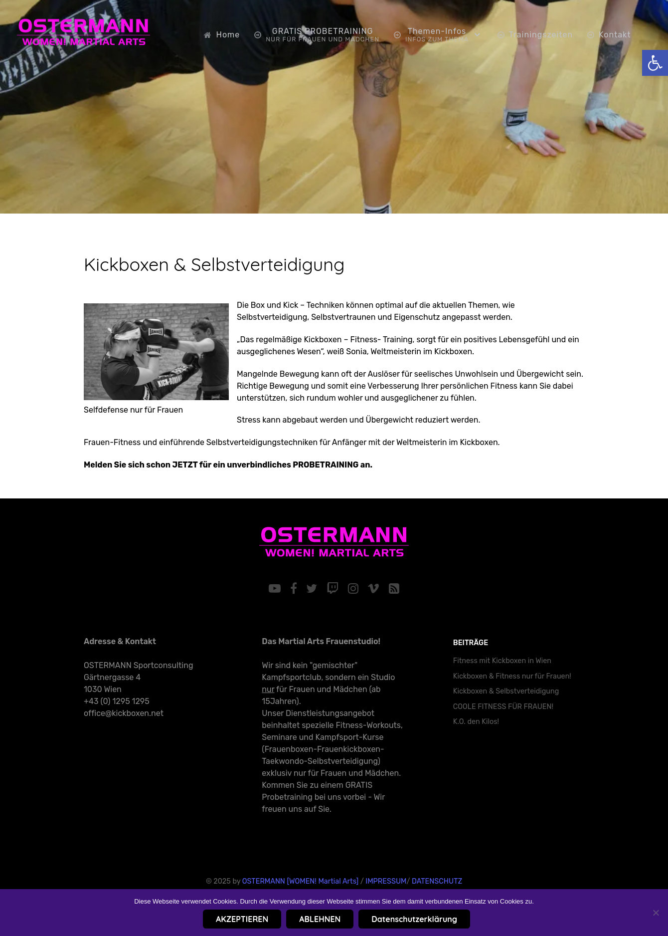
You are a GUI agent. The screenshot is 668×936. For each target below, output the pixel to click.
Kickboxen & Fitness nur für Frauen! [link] (512, 676)
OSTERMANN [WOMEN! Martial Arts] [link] (300, 881)
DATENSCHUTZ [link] (437, 881)
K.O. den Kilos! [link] (476, 721)
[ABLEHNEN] (656, 913)
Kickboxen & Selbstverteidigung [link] (214, 264)
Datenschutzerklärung (414, 919)
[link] (655, 63)
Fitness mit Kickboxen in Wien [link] (502, 661)
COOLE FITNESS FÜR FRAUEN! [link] (503, 706)
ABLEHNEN (319, 919)
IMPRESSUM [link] (385, 881)
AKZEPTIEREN (242, 919)
